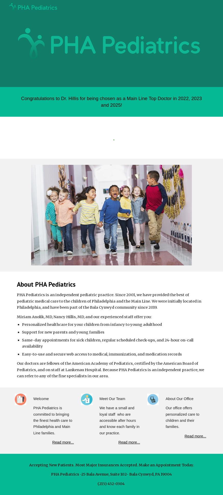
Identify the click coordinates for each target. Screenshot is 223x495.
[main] (111, 102)
